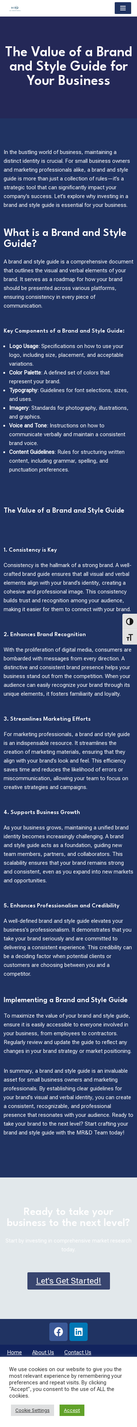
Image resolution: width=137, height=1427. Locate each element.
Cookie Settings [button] (32, 1410)
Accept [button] (72, 1410)
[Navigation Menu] (123, 8)
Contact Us (77, 1352)
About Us (43, 1352)
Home (14, 1352)
